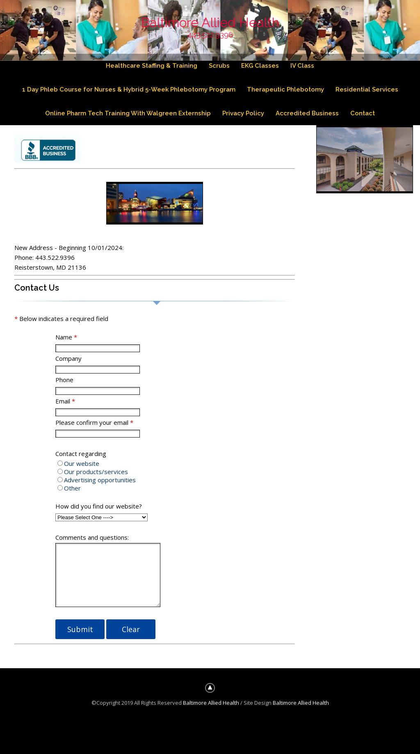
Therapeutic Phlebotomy (285, 90)
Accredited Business (307, 113)
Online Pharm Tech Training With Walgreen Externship (127, 113)
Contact (363, 113)
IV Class (303, 65)
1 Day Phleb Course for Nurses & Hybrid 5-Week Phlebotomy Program (128, 90)
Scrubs (219, 65)
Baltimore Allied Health (210, 22)
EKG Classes (260, 65)
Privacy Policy (243, 113)
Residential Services (367, 90)
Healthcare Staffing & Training (151, 65)
